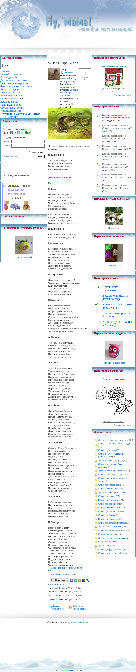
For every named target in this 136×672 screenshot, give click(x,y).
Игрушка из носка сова (114, 363)
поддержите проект (80, 622)
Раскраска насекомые (114, 379)
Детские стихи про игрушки (111, 470)
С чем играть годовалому (110, 288)
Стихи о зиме (108, 149)
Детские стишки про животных (69, 92)
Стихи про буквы (106, 515)
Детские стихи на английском (112, 538)
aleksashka (68, 72)
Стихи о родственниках (109, 488)
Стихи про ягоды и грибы (110, 553)
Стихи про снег (109, 156)
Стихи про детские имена (110, 511)
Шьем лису (113, 228)
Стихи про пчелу (110, 188)
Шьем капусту (114, 265)
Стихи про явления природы (112, 522)
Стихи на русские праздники (112, 474)
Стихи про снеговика (112, 138)
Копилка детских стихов (67, 85)
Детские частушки (107, 545)
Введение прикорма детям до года (115, 297)
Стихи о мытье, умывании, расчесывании (111, 455)
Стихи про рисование (108, 519)
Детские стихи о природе (110, 460)
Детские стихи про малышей (112, 492)
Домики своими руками (113, 88)
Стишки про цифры (107, 534)
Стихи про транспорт (108, 503)
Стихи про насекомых (108, 500)
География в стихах (107, 541)
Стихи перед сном (107, 450)
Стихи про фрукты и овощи (111, 549)
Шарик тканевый (23, 257)
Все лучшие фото (122, 95)
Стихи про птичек (107, 496)
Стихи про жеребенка (61, 567)
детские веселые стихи (66, 574)
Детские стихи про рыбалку (62, 177)
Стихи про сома (90, 18)
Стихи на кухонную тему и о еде (114, 443)
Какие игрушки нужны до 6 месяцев (117, 306)
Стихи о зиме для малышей (115, 128)
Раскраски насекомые (113, 421)
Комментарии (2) (56, 584)
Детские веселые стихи (68, 18)
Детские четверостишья (109, 526)
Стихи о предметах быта (110, 507)
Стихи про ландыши (112, 177)
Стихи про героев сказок (110, 484)
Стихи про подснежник (113, 167)
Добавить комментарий (58, 607)
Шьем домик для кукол (114, 66)
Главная (49, 18)
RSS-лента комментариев (80, 607)
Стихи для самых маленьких (112, 530)
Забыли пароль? (10, 156)
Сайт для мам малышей (64, 670)
